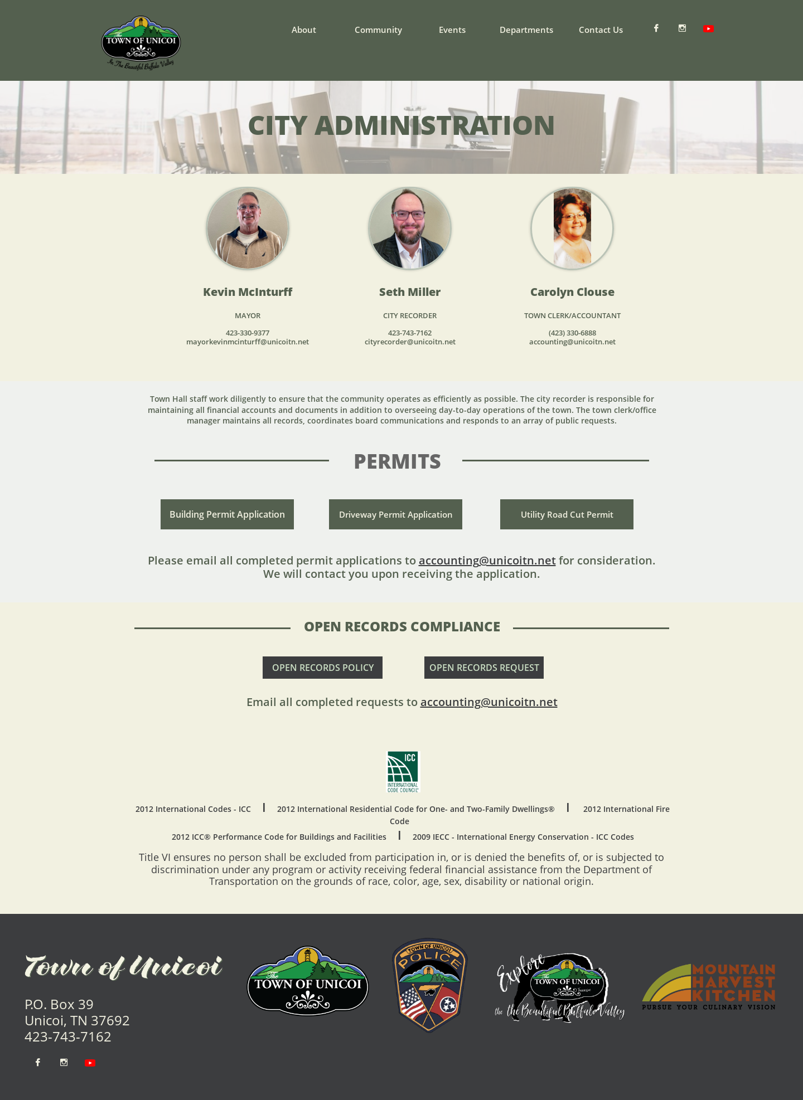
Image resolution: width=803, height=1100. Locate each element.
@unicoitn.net (517, 560)
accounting (449, 560)
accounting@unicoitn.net (489, 701)
